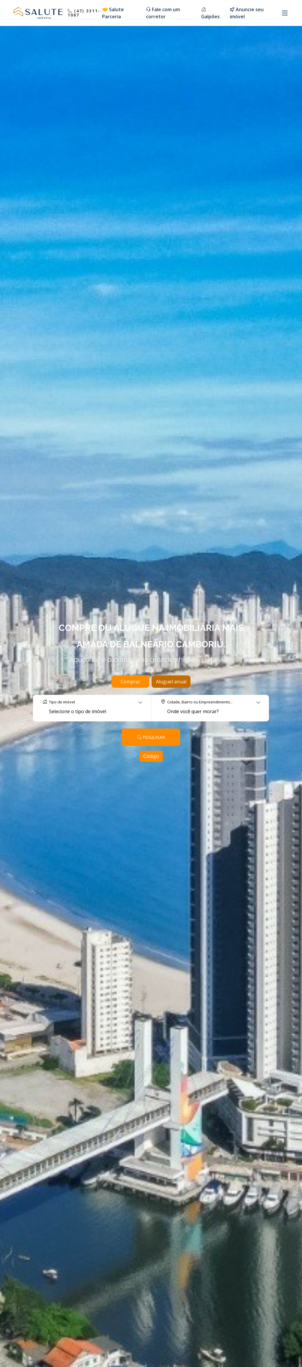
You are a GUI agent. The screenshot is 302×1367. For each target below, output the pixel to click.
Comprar (130, 681)
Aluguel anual (171, 681)
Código (151, 756)
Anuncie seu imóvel (247, 13)
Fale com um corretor (163, 13)
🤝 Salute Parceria (113, 13)
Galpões (210, 13)
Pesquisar (151, 737)
